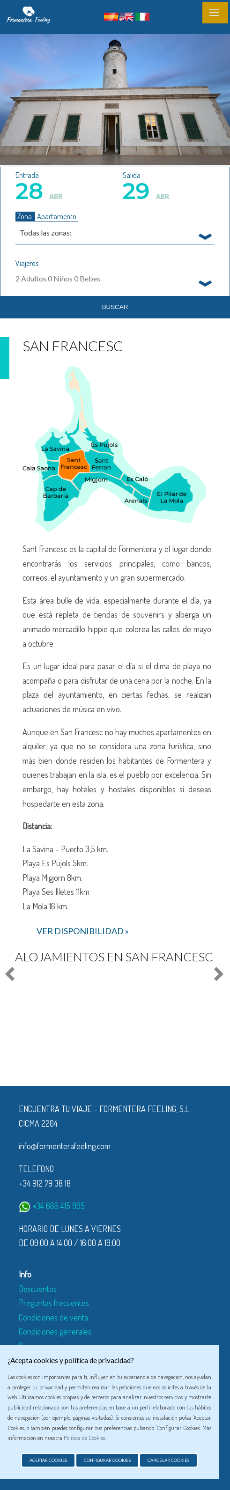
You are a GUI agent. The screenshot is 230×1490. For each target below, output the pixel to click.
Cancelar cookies (168, 1460)
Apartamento (56, 216)
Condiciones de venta (53, 1317)
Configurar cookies (107, 1460)
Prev (11, 974)
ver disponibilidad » (83, 931)
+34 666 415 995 (52, 1206)
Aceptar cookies (48, 1460)
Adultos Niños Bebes (57, 278)
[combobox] (115, 232)
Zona (25, 216)
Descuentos (38, 1288)
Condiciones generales (55, 1331)
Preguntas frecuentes (54, 1303)
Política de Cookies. (85, 1437)
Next (216, 974)
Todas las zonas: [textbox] (46, 232)
